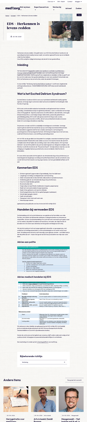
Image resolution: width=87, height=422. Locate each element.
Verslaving (43, 362)
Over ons (51, 1)
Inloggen (78, 1)
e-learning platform (42, 342)
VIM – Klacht (61, 1)
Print (79, 15)
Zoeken (79, 8)
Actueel (69, 8)
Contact (69, 1)
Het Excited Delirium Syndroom (42, 84)
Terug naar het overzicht (74, 380)
